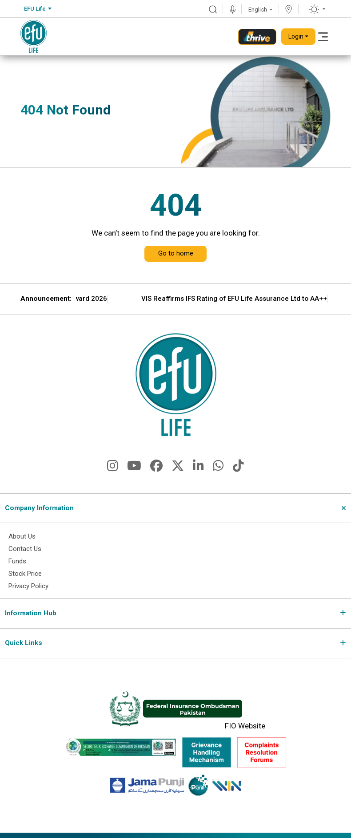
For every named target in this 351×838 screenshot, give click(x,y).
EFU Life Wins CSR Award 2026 (168, 299)
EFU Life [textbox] (35, 8)
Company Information (39, 508)
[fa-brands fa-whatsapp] (218, 468)
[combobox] (37, 8)
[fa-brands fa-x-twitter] (178, 468)
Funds (17, 563)
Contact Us (24, 550)
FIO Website (245, 728)
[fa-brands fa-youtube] (134, 468)
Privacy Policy (28, 589)
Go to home (175, 253)
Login (295, 36)
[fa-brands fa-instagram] (112, 468)
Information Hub (30, 616)
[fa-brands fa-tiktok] (238, 468)
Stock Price (25, 576)
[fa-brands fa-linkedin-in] (198, 468)
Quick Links (23, 645)
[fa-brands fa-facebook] (156, 468)
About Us (22, 537)
